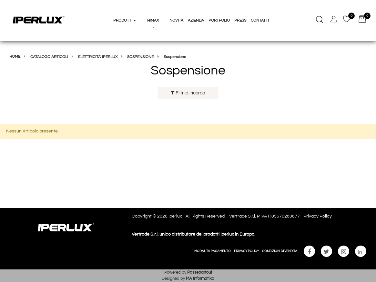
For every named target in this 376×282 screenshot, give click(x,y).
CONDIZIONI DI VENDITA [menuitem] (279, 251)
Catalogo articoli (49, 57)
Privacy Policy (317, 216)
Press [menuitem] (240, 20)
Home (14, 56)
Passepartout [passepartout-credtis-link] (199, 272)
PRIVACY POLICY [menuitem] (246, 251)
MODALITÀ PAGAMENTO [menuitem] (212, 251)
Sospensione (140, 57)
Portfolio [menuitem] (219, 20)
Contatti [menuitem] (260, 20)
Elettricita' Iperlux (97, 57)
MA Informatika (200, 278)
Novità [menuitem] (176, 20)
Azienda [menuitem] (196, 20)
